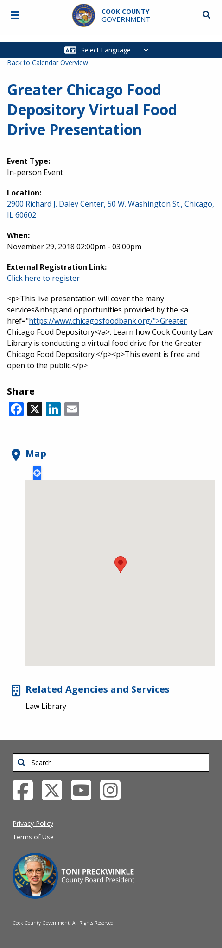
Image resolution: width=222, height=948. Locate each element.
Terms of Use (33, 836)
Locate (37, 473)
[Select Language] (117, 50)
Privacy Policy (33, 823)
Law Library (45, 706)
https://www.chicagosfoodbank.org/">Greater (108, 321)
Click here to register (43, 278)
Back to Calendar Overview (47, 62)
